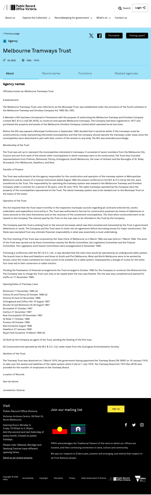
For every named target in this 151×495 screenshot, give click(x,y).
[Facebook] (126, 425)
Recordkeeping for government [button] (72, 18)
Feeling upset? (137, 35)
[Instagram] (142, 425)
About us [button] (10, 18)
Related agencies (126, 73)
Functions (85, 73)
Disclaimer (58, 478)
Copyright (43, 478)
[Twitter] (134, 425)
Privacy (72, 478)
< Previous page (11, 33)
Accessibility (27, 478)
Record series (51, 73)
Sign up (116, 409)
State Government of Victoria (93, 478)
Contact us (121, 18)
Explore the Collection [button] (35, 18)
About (10, 73)
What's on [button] (101, 18)
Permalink (113, 35)
